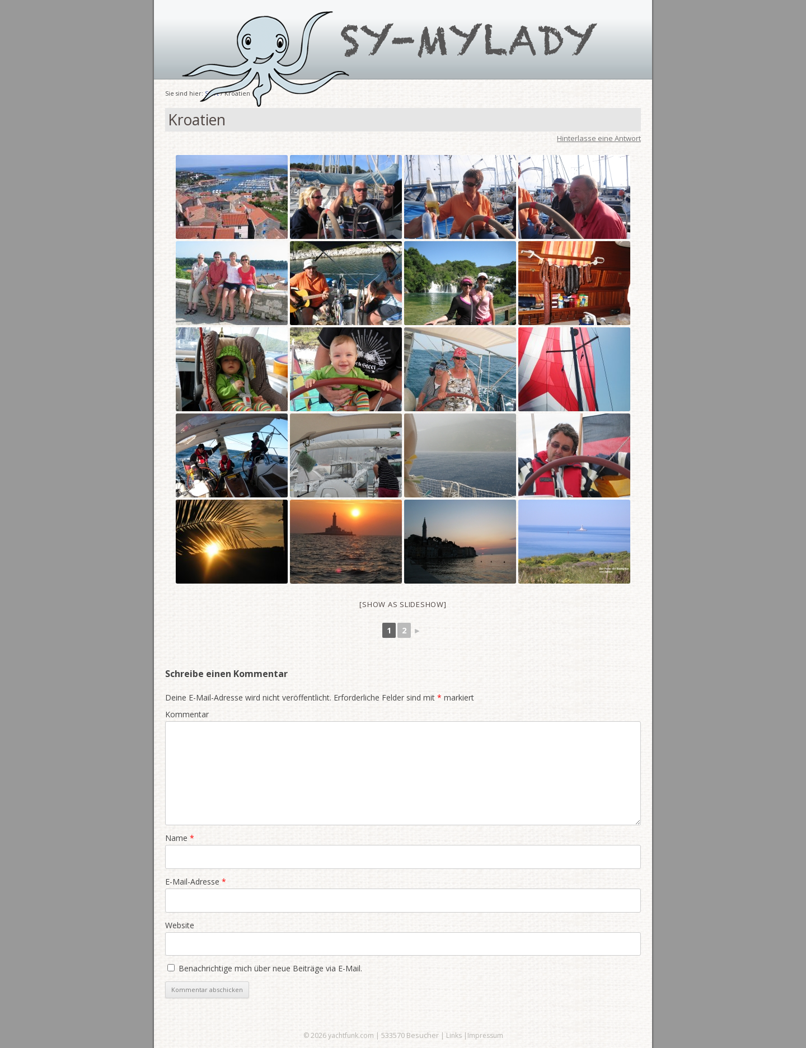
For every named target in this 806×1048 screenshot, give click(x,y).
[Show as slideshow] (402, 604)
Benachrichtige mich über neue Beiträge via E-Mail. (270, 968)
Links (454, 1035)
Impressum (485, 1035)
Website (179, 925)
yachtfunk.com (351, 1035)
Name (179, 838)
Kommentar (187, 714)
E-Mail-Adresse (195, 881)
